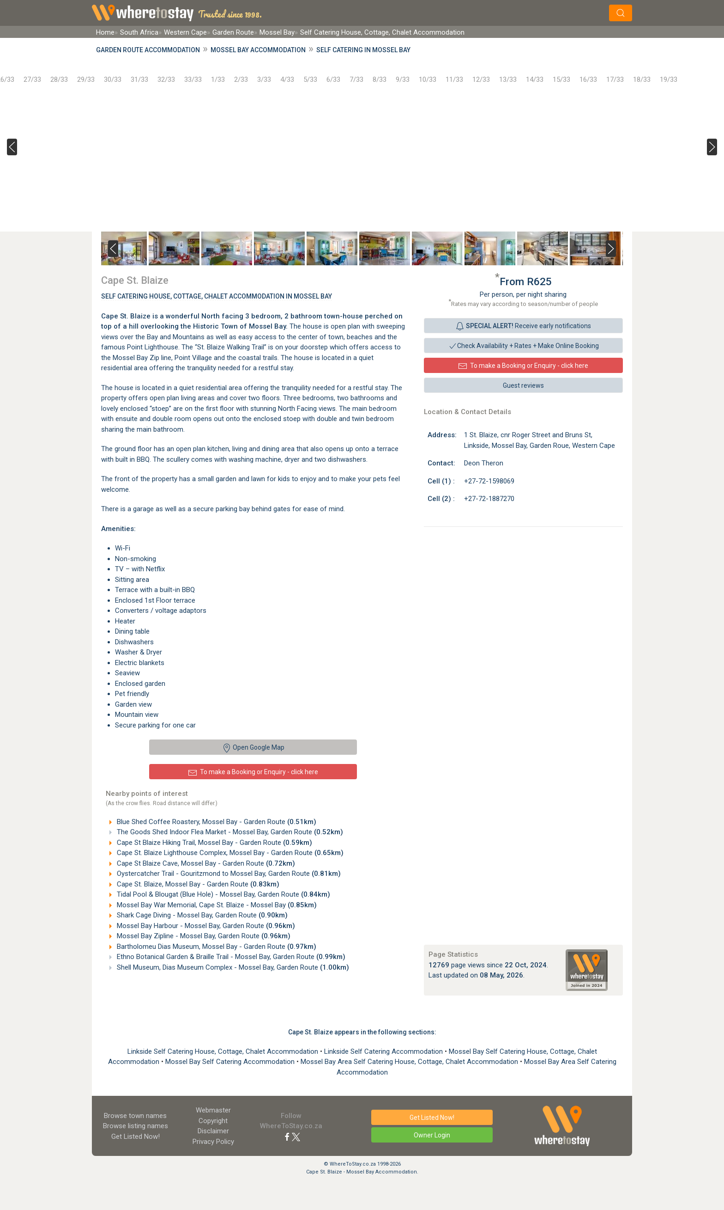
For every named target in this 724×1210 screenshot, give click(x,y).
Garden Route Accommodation (148, 50)
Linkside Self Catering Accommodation (384, 1051)
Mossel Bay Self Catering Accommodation (230, 1061)
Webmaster (213, 1110)
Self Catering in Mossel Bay (363, 50)
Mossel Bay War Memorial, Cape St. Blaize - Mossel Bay (216, 905)
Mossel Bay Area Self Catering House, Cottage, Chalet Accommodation (410, 1061)
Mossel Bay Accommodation (258, 50)
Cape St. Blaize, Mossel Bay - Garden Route (197, 884)
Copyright (213, 1121)
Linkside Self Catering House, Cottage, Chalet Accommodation (223, 1051)
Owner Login (432, 1135)
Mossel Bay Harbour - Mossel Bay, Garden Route (205, 926)
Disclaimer (213, 1131)
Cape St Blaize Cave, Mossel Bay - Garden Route (205, 863)
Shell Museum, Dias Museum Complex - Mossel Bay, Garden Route (232, 967)
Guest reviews (523, 385)
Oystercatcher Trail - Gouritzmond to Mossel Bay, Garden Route (228, 873)
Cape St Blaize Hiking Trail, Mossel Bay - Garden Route (213, 842)
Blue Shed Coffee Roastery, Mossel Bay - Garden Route (215, 822)
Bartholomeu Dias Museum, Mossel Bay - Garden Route (215, 946)
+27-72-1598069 (489, 481)
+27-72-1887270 (489, 499)
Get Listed (135, 1136)
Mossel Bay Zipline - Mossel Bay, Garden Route (202, 936)
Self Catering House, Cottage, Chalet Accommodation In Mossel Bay (216, 296)
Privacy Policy (213, 1141)
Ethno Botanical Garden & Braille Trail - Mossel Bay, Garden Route (230, 957)
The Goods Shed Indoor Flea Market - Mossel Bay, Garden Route (229, 832)
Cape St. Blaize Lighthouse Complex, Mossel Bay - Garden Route (229, 853)
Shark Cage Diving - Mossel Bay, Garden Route (201, 915)
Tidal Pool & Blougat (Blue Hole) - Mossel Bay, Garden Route (222, 894)
